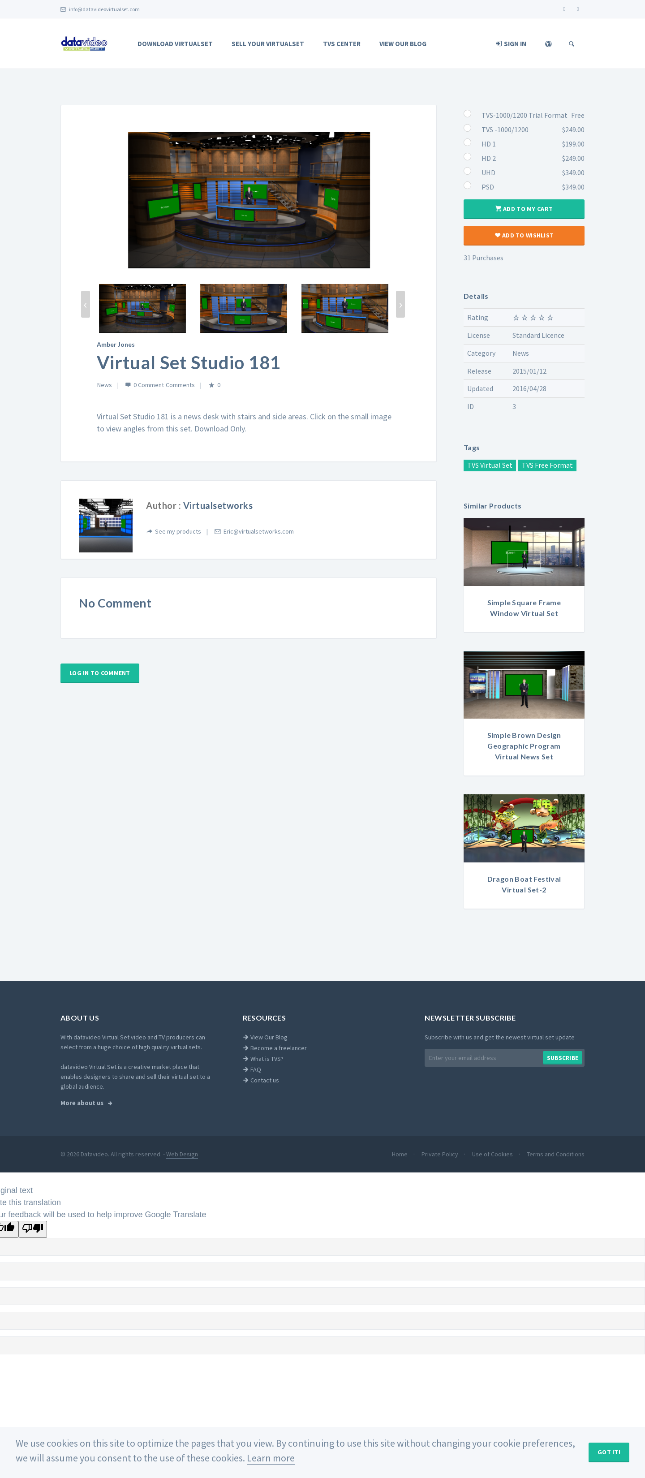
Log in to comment (99, 673)
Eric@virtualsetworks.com (259, 531)
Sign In (511, 43)
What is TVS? (263, 1059)
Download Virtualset (175, 43)
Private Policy (440, 1154)
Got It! (609, 1452)
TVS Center (342, 43)
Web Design (182, 1154)
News (104, 385)
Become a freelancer (275, 1048)
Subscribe (562, 1058)
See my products (178, 531)
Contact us (261, 1080)
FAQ (252, 1069)
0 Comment (148, 385)
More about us (82, 1103)
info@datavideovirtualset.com (100, 9)
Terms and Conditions (556, 1154)
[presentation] (85, 304)
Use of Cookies (493, 1154)
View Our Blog (402, 43)
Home (400, 1154)
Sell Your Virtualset (268, 43)
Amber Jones (116, 344)
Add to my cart (524, 209)
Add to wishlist (524, 235)
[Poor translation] (32, 1229)
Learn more (271, 1458)
